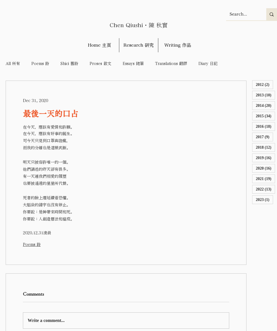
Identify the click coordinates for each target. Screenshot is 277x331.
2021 (265, 178)
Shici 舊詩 (69, 64)
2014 (265, 105)
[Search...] (242, 14)
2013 (265, 94)
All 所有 (13, 64)
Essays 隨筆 (133, 64)
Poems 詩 (40, 64)
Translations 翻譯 (171, 64)
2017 (264, 136)
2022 (265, 189)
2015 (265, 115)
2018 (265, 147)
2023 (264, 199)
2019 (265, 157)
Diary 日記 (208, 64)
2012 (264, 84)
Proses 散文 (100, 64)
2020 (265, 168)
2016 (265, 126)
